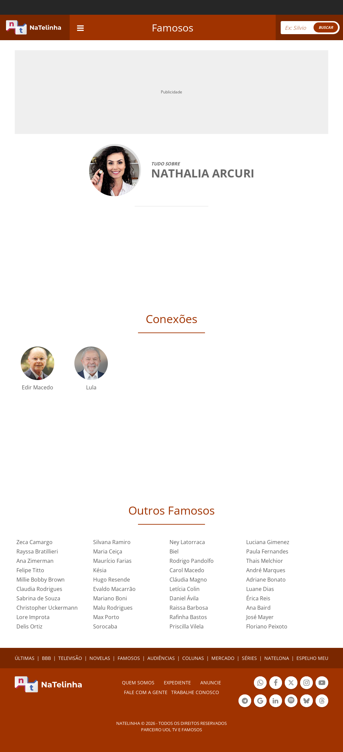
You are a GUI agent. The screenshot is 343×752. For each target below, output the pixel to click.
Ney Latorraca (187, 542)
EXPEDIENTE (177, 682)
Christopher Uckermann (47, 607)
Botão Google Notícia (260, 701)
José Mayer (260, 617)
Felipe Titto (30, 570)
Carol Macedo (186, 570)
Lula (91, 387)
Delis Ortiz (29, 626)
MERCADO (222, 658)
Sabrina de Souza (38, 598)
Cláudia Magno (188, 579)
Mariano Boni (110, 598)
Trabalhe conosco (195, 692)
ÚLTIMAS (25, 658)
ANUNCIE (210, 682)
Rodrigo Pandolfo (191, 561)
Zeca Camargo (34, 542)
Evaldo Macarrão (114, 589)
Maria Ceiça (107, 551)
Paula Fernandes (267, 551)
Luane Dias (260, 589)
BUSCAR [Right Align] (326, 27)
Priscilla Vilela (186, 626)
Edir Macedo (37, 387)
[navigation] (80, 27)
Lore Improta (33, 617)
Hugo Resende (111, 579)
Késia (100, 570)
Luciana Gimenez (267, 542)
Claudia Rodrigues (39, 589)
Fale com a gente (145, 692)
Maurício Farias (112, 561)
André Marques (265, 570)
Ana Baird (258, 607)
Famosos (172, 27)
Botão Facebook (275, 683)
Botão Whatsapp (260, 683)
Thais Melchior (264, 561)
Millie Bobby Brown (40, 579)
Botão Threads (322, 701)
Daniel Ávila (184, 598)
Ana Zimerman (35, 561)
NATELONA (276, 658)
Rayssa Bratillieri (37, 551)
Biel (174, 551)
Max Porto (106, 617)
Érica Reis (258, 598)
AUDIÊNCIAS (161, 658)
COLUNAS (193, 658)
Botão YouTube (322, 683)
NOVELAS (99, 658)
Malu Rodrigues (113, 607)
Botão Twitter (291, 683)
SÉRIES (249, 658)
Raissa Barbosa (188, 607)
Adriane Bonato (266, 579)
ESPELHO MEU (312, 658)
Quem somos (138, 682)
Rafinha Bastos (188, 617)
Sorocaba (105, 626)
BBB (46, 658)
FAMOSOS (129, 658)
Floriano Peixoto (266, 626)
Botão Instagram (306, 683)
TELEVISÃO (70, 658)
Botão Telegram (244, 701)
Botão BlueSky (306, 701)
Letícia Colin (184, 589)
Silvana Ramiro (112, 542)
